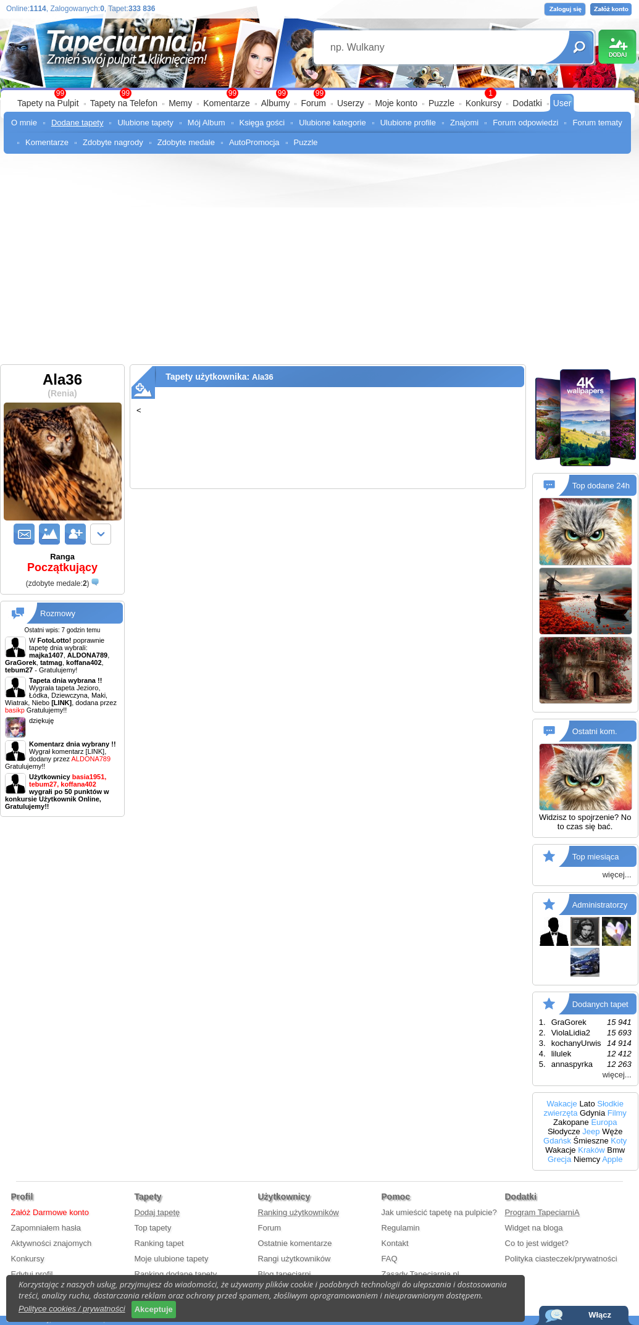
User (562, 103)
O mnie (24, 122)
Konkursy (483, 103)
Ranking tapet (159, 1243)
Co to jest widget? (537, 1243)
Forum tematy (597, 122)
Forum (313, 103)
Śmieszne (591, 1140)
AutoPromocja (254, 142)
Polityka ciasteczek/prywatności (561, 1258)
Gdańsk (557, 1140)
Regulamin (401, 1227)
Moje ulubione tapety (172, 1258)
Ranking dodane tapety (176, 1274)
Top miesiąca (595, 856)
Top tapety (153, 1227)
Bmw (616, 1150)
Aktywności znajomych (51, 1243)
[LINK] (95, 751)
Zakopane (571, 1122)
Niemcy (587, 1159)
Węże (612, 1131)
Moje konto (396, 103)
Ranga (62, 563)
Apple (612, 1159)
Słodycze (564, 1131)
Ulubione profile (408, 122)
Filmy (617, 1113)
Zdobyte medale (186, 142)
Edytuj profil (32, 1274)
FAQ (390, 1258)
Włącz (599, 1314)
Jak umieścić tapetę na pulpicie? (439, 1212)
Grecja (559, 1159)
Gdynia (592, 1113)
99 (319, 93)
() (58, 583)
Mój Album (206, 122)
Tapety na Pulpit (48, 103)
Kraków (591, 1150)
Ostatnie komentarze (295, 1243)
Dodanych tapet (600, 1004)
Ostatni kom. (594, 731)
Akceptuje (154, 1309)
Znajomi (464, 122)
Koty (619, 1140)
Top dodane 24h (601, 485)
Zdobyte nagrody (113, 142)
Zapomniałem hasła (46, 1227)
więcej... (617, 874)
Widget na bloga (534, 1227)
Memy (180, 103)
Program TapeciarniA (542, 1212)
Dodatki (526, 103)
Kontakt (395, 1243)
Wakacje (561, 1103)
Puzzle (441, 103)
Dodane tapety (77, 122)
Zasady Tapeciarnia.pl (420, 1274)
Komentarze (226, 103)
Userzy (350, 103)
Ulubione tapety (145, 122)
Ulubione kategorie (332, 122)
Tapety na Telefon (124, 103)
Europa (604, 1122)
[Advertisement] (319, 253)
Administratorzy (600, 904)
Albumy (275, 103)
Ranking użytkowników (299, 1212)
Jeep (590, 1131)
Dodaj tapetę (157, 1212)
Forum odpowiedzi (525, 122)
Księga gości (262, 122)
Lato (587, 1103)
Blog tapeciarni (284, 1274)
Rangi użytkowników (294, 1258)
